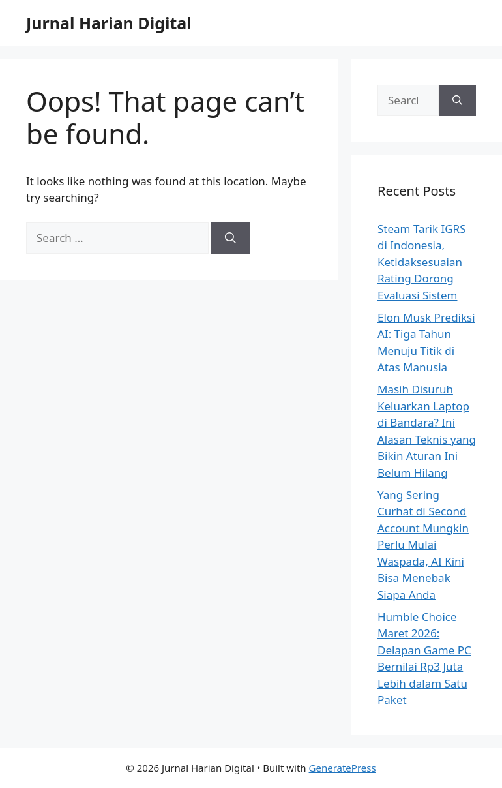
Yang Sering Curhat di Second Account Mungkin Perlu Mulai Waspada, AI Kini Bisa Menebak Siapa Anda (423, 544)
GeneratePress (342, 767)
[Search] (230, 238)
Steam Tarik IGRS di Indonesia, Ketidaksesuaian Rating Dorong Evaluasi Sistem (421, 262)
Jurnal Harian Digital (109, 23)
